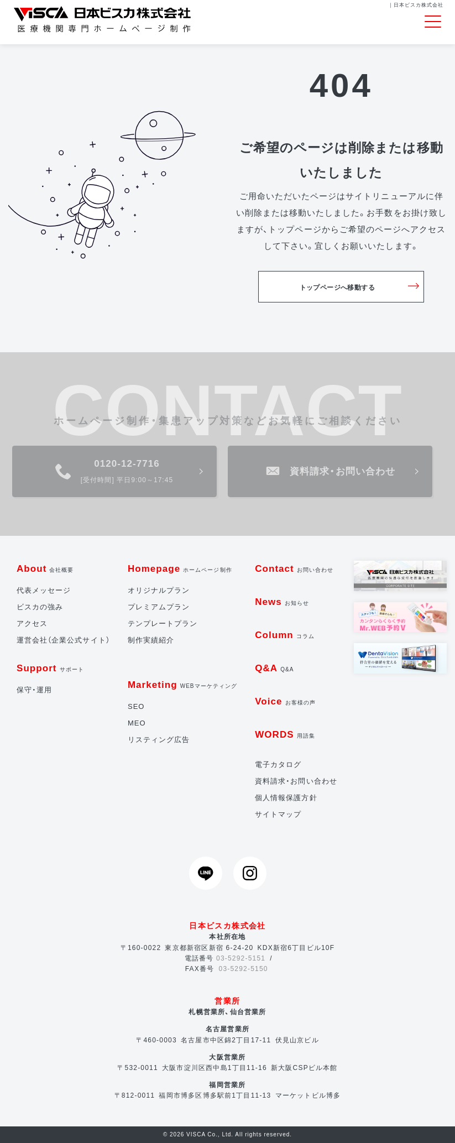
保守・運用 (34, 690)
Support (50, 668)
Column (285, 635)
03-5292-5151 (240, 958)
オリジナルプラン (159, 590)
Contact (294, 568)
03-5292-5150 (243, 969)
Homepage (180, 568)
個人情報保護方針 (286, 798)
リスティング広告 (159, 739)
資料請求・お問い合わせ (296, 781)
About (45, 568)
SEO (136, 706)
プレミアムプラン (159, 607)
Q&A (274, 668)
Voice (285, 701)
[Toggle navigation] (433, 22)
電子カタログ (278, 764)
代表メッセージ (44, 590)
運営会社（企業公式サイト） (63, 640)
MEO (137, 723)
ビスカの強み (40, 607)
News (282, 602)
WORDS (285, 734)
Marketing (182, 685)
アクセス (32, 623)
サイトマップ (278, 814)
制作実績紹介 (151, 640)
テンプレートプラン (162, 623)
